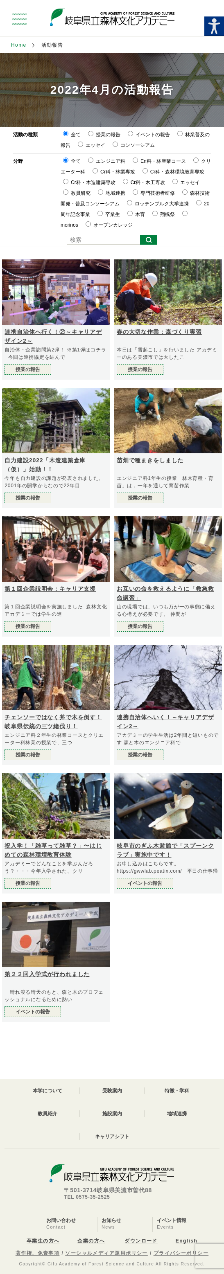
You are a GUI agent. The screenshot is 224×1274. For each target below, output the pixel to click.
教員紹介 (47, 1113)
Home (19, 45)
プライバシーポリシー (181, 1253)
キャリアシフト (112, 1136)
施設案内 (112, 1113)
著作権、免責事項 (38, 1253)
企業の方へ (91, 1241)
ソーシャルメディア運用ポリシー (106, 1253)
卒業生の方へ (43, 1241)
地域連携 (177, 1113)
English (186, 1241)
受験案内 (112, 1091)
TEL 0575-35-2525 (87, 1197)
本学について (47, 1091)
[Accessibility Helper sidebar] (214, 26)
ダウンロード (141, 1241)
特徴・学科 (177, 1091)
